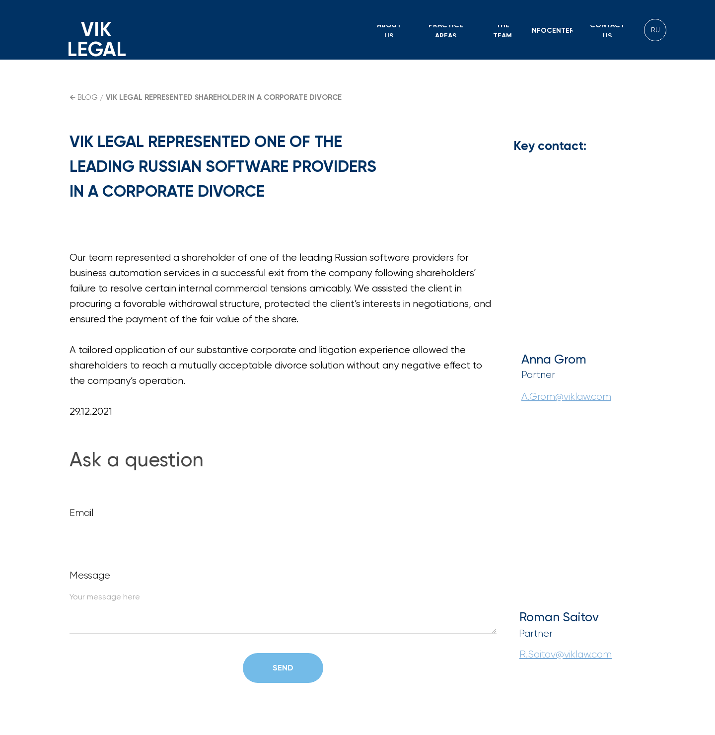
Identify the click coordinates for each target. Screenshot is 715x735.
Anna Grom (553, 359)
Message (90, 575)
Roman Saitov (559, 617)
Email (81, 512)
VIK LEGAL (96, 39)
